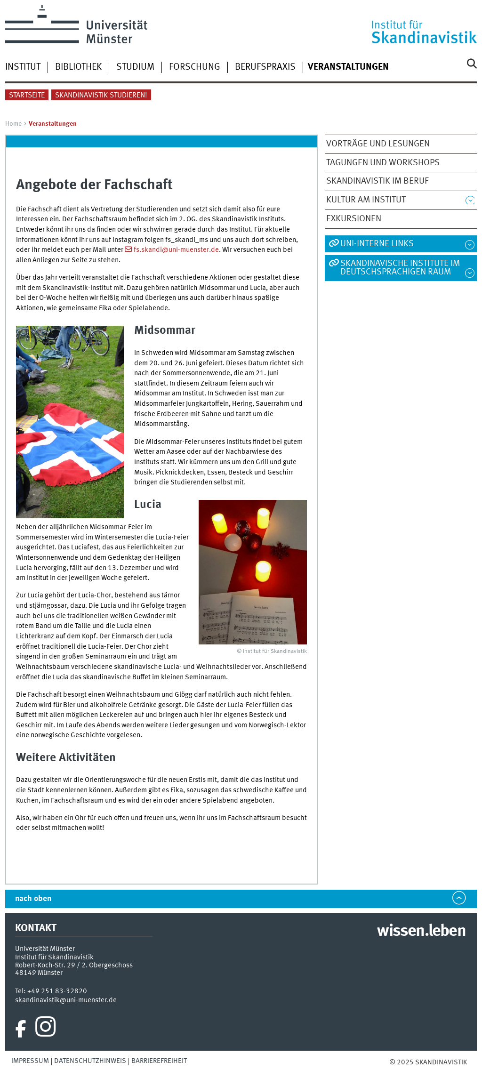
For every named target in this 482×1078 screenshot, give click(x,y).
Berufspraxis (265, 67)
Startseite (27, 95)
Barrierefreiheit (159, 1061)
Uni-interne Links (377, 244)
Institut (22, 67)
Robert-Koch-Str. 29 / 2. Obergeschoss (74, 965)
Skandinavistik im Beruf (377, 181)
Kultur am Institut (366, 200)
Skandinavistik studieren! (101, 95)
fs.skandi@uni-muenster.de (176, 250)
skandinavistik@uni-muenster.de (66, 1000)
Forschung (194, 67)
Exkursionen (353, 219)
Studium (135, 67)
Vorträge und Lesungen (378, 144)
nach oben (33, 899)
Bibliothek (78, 67)
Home (13, 124)
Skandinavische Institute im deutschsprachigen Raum (400, 268)
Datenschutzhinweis (90, 1061)
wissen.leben (421, 931)
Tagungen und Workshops (383, 163)
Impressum (30, 1061)
